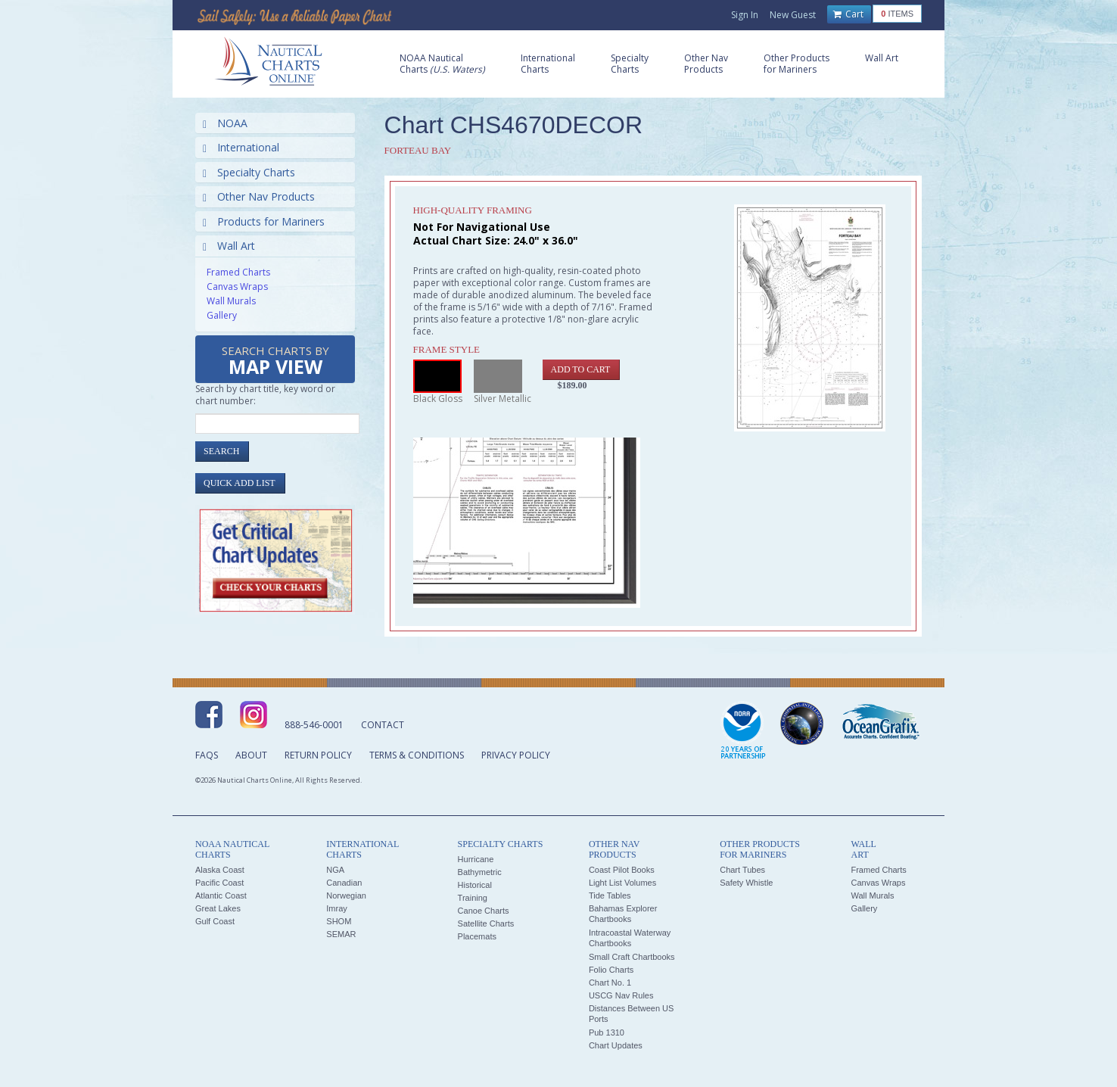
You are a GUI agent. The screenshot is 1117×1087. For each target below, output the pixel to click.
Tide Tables (610, 895)
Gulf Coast (215, 921)
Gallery (222, 315)
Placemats (477, 936)
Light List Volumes (622, 882)
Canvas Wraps (237, 286)
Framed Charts (238, 272)
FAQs (206, 755)
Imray (336, 908)
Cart (848, 14)
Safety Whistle (746, 882)
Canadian (344, 882)
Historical (475, 884)
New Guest (793, 14)
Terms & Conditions (416, 755)
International (241, 147)
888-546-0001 (314, 724)
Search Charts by (275, 361)
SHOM (338, 921)
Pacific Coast (219, 882)
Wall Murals (231, 300)
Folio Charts (611, 969)
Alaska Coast (219, 869)
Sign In (744, 14)
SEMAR (341, 934)
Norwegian (346, 895)
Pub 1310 (606, 1032)
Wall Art (229, 245)
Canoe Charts (483, 910)
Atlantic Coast (221, 895)
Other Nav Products (259, 196)
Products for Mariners (264, 221)
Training (472, 897)
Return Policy (318, 755)
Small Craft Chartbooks (632, 956)
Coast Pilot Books (622, 869)
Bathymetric (480, 872)
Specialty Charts (249, 172)
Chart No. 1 (610, 982)
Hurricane (476, 859)
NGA (335, 869)
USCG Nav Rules (621, 995)
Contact (382, 724)
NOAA (225, 123)
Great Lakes (218, 908)
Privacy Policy (515, 755)
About (251, 755)
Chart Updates (616, 1045)
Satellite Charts (486, 923)
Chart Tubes (742, 869)
